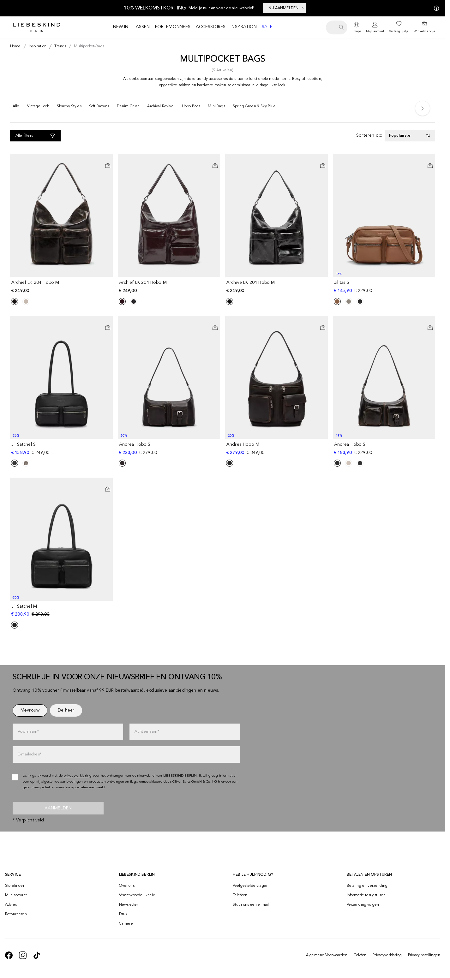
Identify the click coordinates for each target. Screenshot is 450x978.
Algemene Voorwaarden (326, 955)
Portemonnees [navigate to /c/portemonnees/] (173, 27)
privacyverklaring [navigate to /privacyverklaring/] (77, 776)
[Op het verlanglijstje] (108, 160)
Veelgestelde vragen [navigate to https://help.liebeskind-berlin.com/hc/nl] (250, 886)
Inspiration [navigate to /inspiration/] (244, 27)
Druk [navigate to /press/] (123, 914)
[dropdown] (356, 27)
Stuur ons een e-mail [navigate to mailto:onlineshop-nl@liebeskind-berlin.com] (251, 905)
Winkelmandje (424, 31)
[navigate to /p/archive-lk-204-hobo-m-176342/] (277, 286)
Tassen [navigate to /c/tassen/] (142, 27)
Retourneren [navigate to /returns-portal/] (16, 914)
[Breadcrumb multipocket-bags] (87, 46)
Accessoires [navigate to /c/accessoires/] (211, 27)
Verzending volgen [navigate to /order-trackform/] (363, 905)
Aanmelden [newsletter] (58, 808)
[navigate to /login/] (375, 27)
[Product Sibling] (14, 301)
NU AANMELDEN (286, 8)
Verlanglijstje (399, 31)
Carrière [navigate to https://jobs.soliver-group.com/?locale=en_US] (126, 924)
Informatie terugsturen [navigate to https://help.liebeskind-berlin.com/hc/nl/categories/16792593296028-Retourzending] (366, 895)
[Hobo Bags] (191, 107)
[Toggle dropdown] (410, 135)
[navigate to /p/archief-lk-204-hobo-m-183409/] (169, 286)
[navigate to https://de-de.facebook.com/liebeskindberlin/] (9, 955)
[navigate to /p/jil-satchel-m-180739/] (62, 610)
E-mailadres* (29, 754)
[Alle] (16, 108)
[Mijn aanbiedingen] (435, 8)
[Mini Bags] (216, 107)
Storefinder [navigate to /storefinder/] (14, 886)
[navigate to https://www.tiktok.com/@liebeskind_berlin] (36, 955)
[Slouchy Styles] (69, 107)
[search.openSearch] (336, 27)
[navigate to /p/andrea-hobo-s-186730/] (384, 448)
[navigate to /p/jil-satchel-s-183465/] (62, 448)
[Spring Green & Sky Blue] (254, 107)
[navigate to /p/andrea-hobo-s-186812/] (169, 448)
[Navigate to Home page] (37, 27)
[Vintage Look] (38, 107)
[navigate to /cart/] (424, 27)
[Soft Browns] (99, 107)
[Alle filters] (35, 135)
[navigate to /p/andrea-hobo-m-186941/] (277, 448)
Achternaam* (147, 732)
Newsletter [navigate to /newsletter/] (128, 905)
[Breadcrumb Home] (15, 46)
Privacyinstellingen (424, 955)
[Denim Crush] (128, 107)
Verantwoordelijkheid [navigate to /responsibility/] (137, 895)
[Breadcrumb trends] (59, 46)
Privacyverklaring (387, 955)
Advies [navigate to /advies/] (11, 905)
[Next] (422, 108)
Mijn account (375, 31)
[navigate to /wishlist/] (399, 27)
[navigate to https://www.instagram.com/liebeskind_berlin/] (23, 955)
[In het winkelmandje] (108, 165)
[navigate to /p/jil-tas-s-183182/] (384, 286)
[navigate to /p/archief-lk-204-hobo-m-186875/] (62, 286)
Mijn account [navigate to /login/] (16, 895)
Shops (356, 31)
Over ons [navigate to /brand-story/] (127, 886)
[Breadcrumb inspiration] (36, 46)
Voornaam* (28, 732)
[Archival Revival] (161, 107)
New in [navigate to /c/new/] (121, 27)
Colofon (360, 955)
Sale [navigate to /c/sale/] (267, 27)
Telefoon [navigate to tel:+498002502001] (240, 895)
